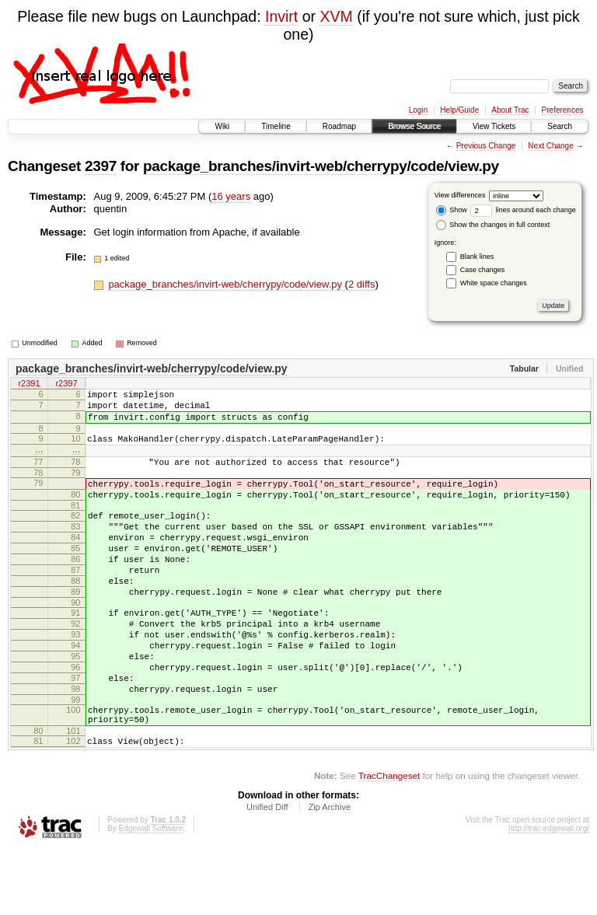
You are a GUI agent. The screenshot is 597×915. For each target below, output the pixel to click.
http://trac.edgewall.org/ (548, 893)
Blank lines (477, 256)
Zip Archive (330, 872)
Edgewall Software (150, 893)
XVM (335, 16)
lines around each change (523, 210)
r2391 (29, 384)
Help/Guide (459, 110)
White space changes (493, 283)
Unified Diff (267, 872)
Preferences (563, 110)
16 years (230, 196)
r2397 (66, 384)
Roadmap (339, 126)
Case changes (482, 270)
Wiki (222, 126)
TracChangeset (389, 841)
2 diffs (361, 284)
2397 (101, 166)
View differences (460, 195)
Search (559, 126)
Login (418, 110)
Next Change (550, 145)
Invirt (281, 16)
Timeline (275, 126)
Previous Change (486, 145)
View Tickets (494, 126)
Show (451, 210)
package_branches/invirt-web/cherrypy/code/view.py (321, 166)
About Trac (510, 110)
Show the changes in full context (493, 225)
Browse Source (414, 126)
